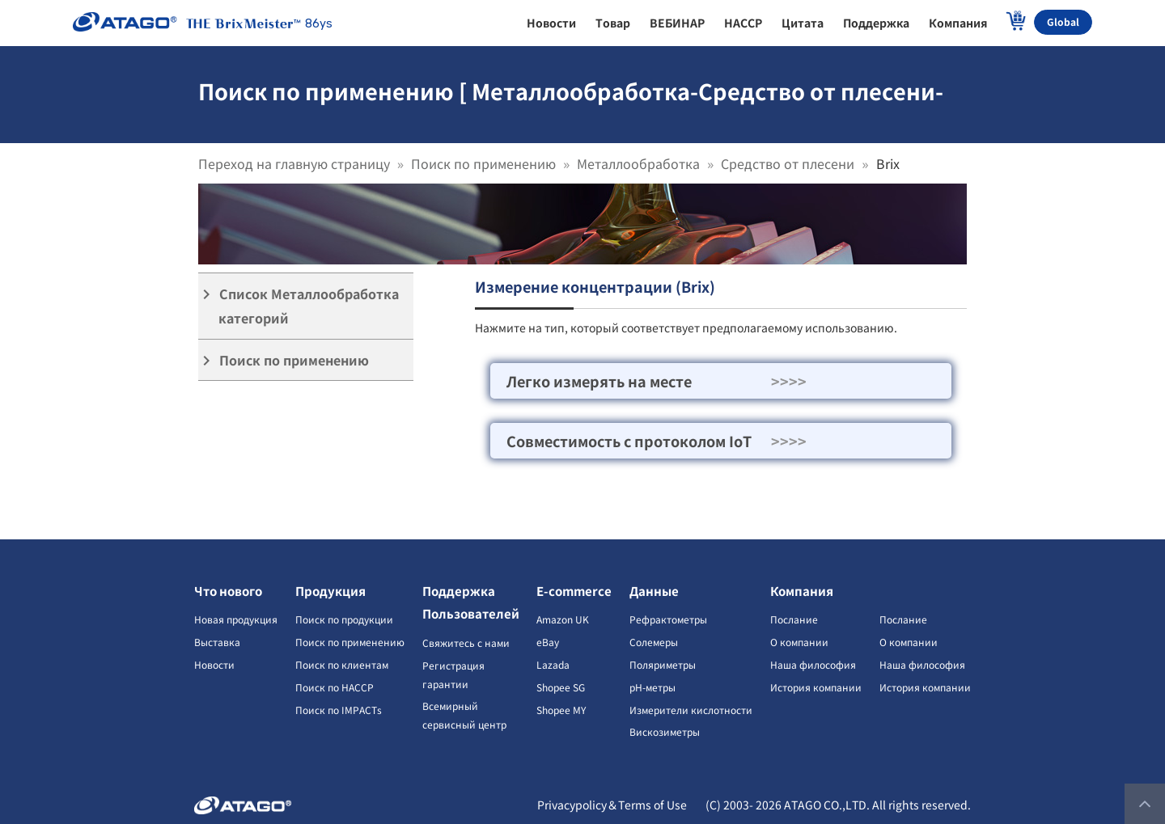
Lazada (553, 664)
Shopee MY (561, 709)
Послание (794, 619)
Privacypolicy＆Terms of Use (612, 805)
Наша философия (813, 664)
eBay (547, 642)
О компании (799, 642)
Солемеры (653, 642)
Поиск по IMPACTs (338, 709)
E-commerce (574, 590)
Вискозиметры (664, 731)
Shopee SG (560, 687)
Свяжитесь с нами (466, 642)
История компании (816, 687)
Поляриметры (662, 664)
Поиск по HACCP (334, 687)
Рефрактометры (668, 619)
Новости (214, 664)
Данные (654, 590)
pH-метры (652, 687)
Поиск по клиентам (341, 664)
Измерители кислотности (690, 709)
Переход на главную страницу (294, 163)
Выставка (217, 642)
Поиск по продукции (344, 619)
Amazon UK (562, 619)
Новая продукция (235, 619)
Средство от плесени (787, 163)
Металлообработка (638, 163)
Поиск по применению (483, 163)
